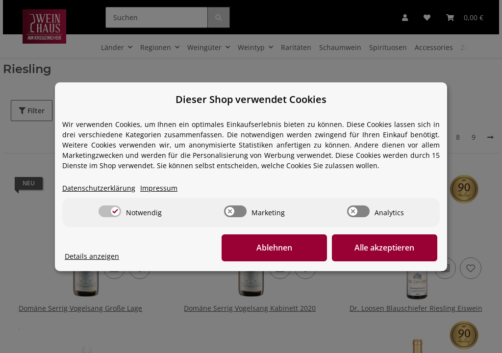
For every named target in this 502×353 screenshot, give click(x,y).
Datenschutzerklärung (98, 188)
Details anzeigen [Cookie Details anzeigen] (92, 256)
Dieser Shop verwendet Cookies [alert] (251, 99)
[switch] (110, 211)
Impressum (158, 188)
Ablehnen (285, 247)
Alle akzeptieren (388, 247)
